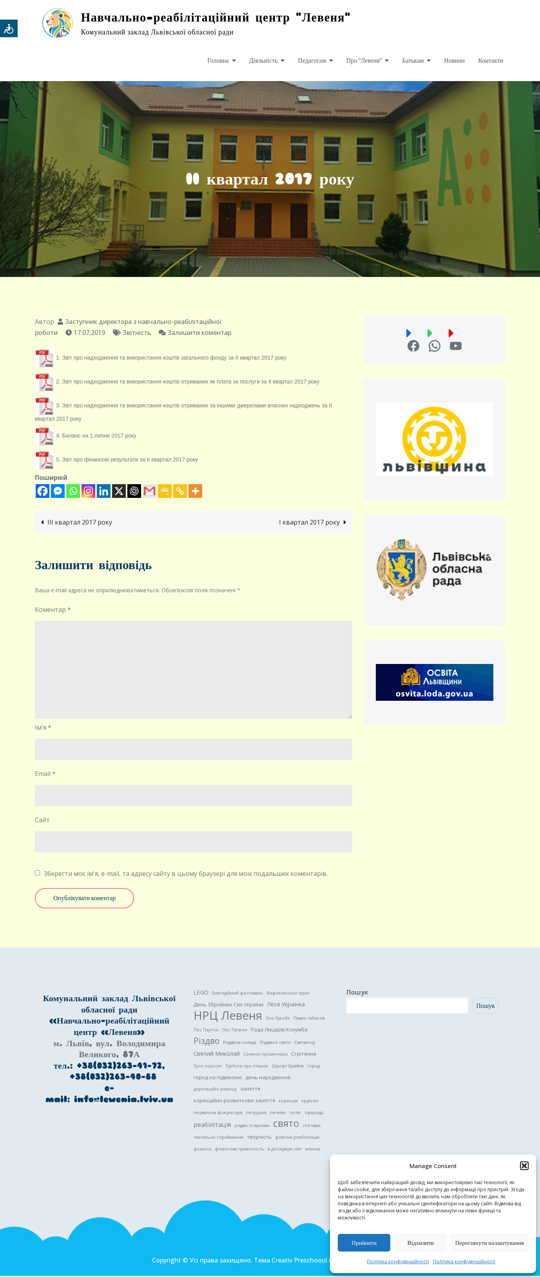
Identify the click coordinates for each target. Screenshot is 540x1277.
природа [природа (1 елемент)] (314, 1113)
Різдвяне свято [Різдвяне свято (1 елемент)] (275, 1043)
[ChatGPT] (134, 492)
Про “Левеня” (364, 61)
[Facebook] (42, 492)
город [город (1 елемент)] (313, 1067)
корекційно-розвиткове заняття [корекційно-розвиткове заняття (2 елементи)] (234, 1101)
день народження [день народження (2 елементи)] (267, 1078)
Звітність (137, 333)
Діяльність (263, 61)
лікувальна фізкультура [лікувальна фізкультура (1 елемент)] (218, 1113)
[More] (195, 492)
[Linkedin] (104, 492)
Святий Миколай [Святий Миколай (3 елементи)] (217, 1054)
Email (45, 775)
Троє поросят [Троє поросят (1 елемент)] (208, 1067)
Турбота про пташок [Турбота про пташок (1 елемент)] (247, 1067)
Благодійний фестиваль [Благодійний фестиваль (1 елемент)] (237, 994)
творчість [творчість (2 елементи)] (259, 1137)
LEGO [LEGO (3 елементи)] (201, 993)
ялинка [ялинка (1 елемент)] (312, 1150)
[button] (524, 1166)
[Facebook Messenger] (58, 492)
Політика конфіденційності (398, 1261)
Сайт (42, 821)
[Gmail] (149, 492)
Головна (218, 61)
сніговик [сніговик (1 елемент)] (312, 1126)
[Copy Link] (180, 492)
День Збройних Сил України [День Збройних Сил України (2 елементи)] (228, 1005)
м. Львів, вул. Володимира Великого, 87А (109, 1050)
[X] (119, 492)
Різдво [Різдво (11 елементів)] (206, 1041)
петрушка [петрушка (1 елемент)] (256, 1113)
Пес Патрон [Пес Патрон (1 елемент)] (234, 1031)
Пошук (357, 993)
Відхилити (421, 1242)
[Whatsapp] (73, 492)
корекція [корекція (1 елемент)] (288, 1102)
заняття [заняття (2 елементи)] (250, 1089)
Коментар (53, 610)
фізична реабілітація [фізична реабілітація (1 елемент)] (297, 1138)
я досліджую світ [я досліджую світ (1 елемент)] (285, 1150)
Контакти (490, 61)
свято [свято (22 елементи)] (286, 1124)
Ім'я (43, 728)
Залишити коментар (199, 333)
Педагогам (312, 61)
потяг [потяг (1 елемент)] (295, 1113)
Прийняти (364, 1242)
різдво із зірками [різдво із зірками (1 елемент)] (252, 1126)
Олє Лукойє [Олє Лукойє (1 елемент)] (278, 1019)
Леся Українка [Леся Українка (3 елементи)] (286, 1005)
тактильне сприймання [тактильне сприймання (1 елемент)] (218, 1138)
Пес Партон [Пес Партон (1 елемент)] (206, 1031)
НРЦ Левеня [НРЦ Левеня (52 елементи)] (228, 1016)
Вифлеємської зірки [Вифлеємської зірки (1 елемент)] (288, 994)
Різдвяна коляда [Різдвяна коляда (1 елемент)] (239, 1043)
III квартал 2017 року (79, 523)
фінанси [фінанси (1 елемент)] (202, 1150)
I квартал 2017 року (309, 523)
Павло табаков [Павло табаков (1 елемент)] (309, 1019)
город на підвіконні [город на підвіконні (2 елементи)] (218, 1078)
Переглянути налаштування (489, 1242)
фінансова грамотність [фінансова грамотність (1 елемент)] (239, 1150)
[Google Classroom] (165, 492)
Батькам (413, 61)
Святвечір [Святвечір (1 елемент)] (304, 1043)
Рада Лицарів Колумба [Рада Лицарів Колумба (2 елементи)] (279, 1030)
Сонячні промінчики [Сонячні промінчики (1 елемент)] (265, 1055)
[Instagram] (88, 492)
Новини (454, 61)
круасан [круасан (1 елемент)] (309, 1102)
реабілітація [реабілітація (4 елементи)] (212, 1125)
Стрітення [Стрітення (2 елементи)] (303, 1054)
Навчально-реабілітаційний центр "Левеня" (221, 17)
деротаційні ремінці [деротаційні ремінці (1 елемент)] (215, 1090)
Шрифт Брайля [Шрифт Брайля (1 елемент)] (288, 1067)
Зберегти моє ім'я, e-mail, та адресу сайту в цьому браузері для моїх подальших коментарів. (186, 875)
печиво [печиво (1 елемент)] (278, 1113)
